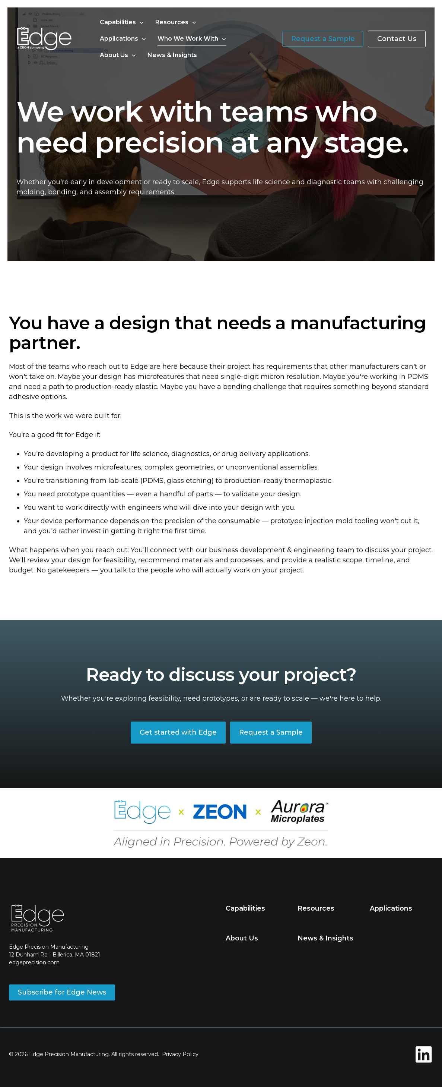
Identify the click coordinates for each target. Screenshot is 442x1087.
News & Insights (172, 55)
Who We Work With (188, 38)
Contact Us (396, 39)
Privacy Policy (180, 1054)
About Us (114, 55)
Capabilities (118, 22)
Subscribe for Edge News (62, 992)
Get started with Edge (178, 732)
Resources (171, 22)
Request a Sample (323, 39)
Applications (119, 38)
